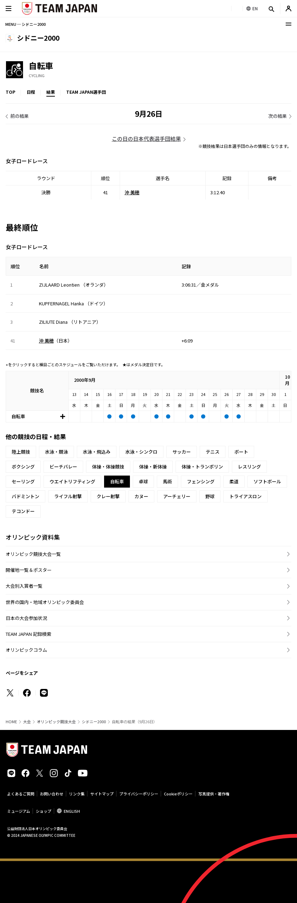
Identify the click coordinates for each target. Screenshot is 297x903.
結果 (50, 92)
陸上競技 (21, 451)
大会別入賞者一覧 (24, 585)
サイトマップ (102, 793)
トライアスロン (245, 496)
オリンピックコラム (26, 649)
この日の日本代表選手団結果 (146, 138)
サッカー (181, 451)
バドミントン (25, 496)
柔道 (234, 481)
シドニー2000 (94, 721)
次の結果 (277, 116)
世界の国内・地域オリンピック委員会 (45, 602)
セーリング (23, 481)
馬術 (167, 481)
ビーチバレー (63, 466)
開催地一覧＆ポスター (29, 569)
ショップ (43, 811)
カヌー (141, 496)
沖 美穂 (132, 192)
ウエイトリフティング (72, 481)
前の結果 (19, 116)
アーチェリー (176, 496)
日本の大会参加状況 (26, 618)
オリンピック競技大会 (56, 721)
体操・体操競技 (108, 466)
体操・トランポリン (202, 466)
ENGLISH (72, 811)
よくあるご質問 (20, 793)
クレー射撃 (108, 496)
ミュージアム (18, 811)
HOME (11, 721)
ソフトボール (267, 481)
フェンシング (201, 481)
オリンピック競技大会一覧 (33, 554)
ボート (241, 451)
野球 (210, 496)
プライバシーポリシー (138, 793)
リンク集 (77, 793)
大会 (27, 721)
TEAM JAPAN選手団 (86, 92)
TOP (10, 92)
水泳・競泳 (56, 451)
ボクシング (23, 466)
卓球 (143, 481)
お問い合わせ (51, 793)
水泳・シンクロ (141, 451)
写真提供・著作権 (213, 793)
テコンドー (23, 511)
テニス (212, 451)
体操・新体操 (153, 466)
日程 (31, 92)
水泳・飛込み (96, 451)
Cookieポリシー (178, 793)
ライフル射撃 (68, 496)
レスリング (249, 466)
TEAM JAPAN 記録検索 (28, 634)
